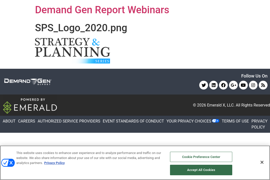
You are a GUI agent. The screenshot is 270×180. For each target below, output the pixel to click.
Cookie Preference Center (201, 157)
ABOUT (9, 121)
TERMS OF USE (235, 121)
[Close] (262, 162)
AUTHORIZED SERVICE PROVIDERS (69, 121)
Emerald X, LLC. (221, 105)
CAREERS (26, 121)
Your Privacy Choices (188, 121)
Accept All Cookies (201, 170)
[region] (135, 163)
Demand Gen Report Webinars (102, 10)
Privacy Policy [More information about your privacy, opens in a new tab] (54, 162)
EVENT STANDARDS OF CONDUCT (133, 121)
